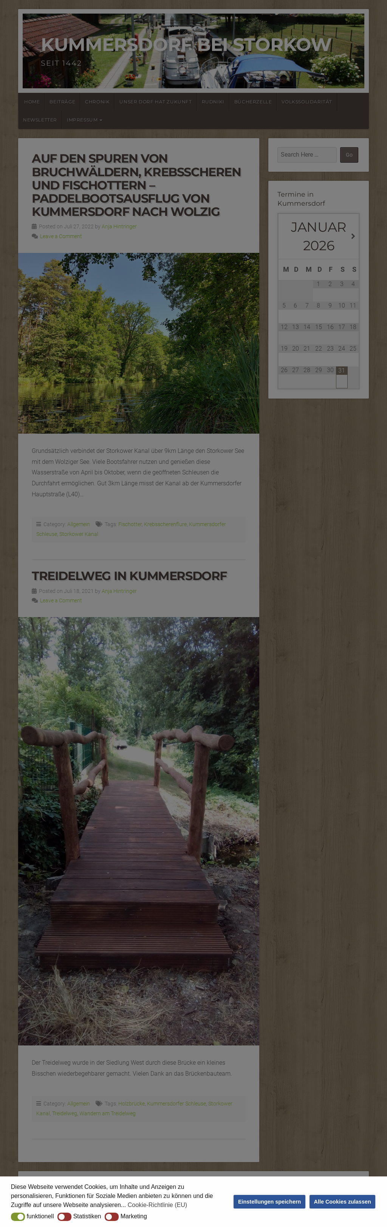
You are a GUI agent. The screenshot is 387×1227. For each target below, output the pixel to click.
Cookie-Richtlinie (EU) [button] (157, 1205)
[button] (18, 1217)
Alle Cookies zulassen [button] (342, 1202)
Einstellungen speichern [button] (269, 1202)
